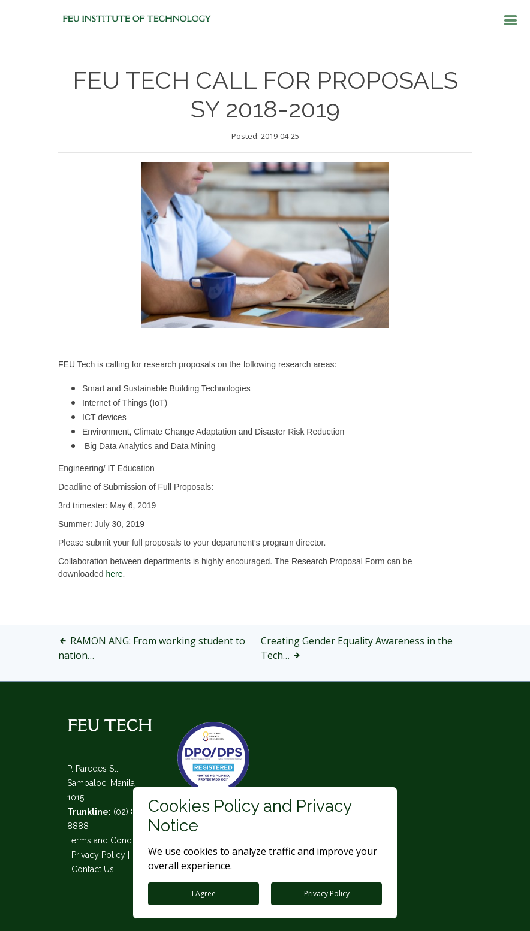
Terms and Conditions (109, 840)
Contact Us (92, 869)
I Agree (204, 893)
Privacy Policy (98, 855)
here (114, 574)
